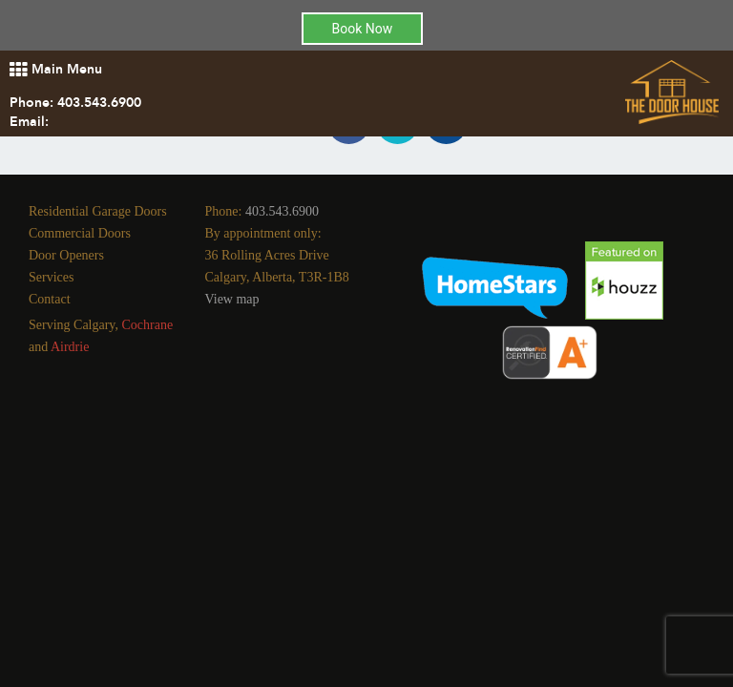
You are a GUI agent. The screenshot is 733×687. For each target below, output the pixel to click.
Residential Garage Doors (98, 211)
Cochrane (147, 325)
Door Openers (66, 255)
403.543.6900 (99, 103)
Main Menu (56, 69)
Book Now (362, 28)
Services (51, 277)
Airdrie (70, 347)
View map (232, 299)
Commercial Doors (80, 233)
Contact (50, 299)
